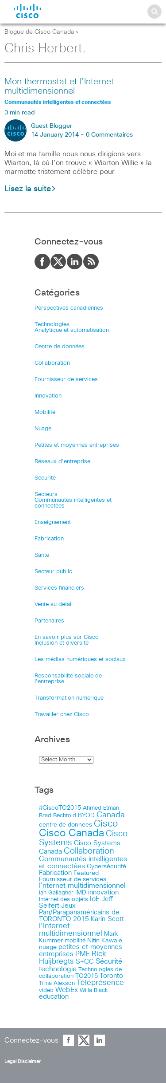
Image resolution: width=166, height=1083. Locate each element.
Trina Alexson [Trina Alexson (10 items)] (57, 983)
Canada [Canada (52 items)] (111, 815)
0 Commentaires (109, 135)
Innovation (48, 396)
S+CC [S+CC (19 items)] (85, 961)
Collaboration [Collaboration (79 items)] (89, 851)
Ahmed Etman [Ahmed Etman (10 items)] (101, 808)
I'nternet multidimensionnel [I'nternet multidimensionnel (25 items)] (82, 885)
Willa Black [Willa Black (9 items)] (94, 990)
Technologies (52, 324)
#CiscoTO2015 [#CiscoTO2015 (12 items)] (60, 808)
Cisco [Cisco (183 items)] (106, 823)
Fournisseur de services (66, 379)
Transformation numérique (69, 698)
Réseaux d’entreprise (62, 462)
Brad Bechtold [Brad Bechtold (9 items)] (57, 816)
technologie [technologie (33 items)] (58, 969)
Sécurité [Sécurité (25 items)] (109, 961)
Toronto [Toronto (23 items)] (111, 976)
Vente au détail (54, 604)
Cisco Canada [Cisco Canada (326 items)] (71, 833)
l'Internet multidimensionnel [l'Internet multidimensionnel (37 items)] (70, 929)
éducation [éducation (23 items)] (54, 996)
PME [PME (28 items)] (82, 953)
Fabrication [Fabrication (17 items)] (55, 873)
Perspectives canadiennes (69, 308)
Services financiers (59, 588)
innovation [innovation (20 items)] (103, 892)
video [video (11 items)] (46, 990)
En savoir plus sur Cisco (67, 637)
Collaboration (52, 363)
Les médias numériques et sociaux (80, 659)
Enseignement (53, 522)
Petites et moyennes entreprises (77, 445)
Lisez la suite (30, 189)
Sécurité (45, 478)
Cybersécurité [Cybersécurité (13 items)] (106, 866)
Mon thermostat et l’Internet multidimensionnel (59, 86)
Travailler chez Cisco (62, 714)
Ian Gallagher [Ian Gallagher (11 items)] (56, 893)
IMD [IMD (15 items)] (80, 893)
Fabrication (49, 539)
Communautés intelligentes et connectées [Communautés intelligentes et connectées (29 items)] (83, 862)
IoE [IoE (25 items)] (95, 899)
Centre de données (60, 347)
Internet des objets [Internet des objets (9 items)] (63, 899)
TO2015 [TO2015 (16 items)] (86, 976)
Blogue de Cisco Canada (39, 32)
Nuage (43, 429)
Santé (42, 555)
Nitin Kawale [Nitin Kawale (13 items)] (104, 940)
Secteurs (46, 494)
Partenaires (49, 621)
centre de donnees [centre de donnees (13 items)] (65, 825)
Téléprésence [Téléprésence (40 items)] (100, 983)
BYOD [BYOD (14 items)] (86, 815)
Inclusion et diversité (62, 643)
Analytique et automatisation (72, 330)
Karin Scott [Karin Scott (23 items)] (107, 919)
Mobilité (45, 412)
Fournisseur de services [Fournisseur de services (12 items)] (72, 879)
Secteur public (53, 572)
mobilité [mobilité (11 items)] (75, 940)
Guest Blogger (51, 126)
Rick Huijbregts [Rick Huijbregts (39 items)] (72, 957)
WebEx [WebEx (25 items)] (66, 990)
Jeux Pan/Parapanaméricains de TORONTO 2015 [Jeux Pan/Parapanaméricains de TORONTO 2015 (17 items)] (79, 912)
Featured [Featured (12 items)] (86, 873)
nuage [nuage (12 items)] (48, 947)
